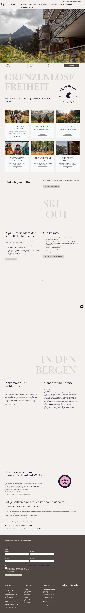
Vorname (7, 551)
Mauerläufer (27, 596)
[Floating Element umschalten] (81, 306)
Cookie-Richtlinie (47, 592)
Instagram (45, 604)
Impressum (46, 591)
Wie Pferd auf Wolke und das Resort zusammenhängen (18, 494)
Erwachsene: (32, 64)
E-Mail (7, 558)
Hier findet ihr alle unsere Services (13, 491)
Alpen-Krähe (27, 602)
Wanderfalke (27, 594)
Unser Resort (32, 4)
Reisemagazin (53, 4)
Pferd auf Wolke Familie (66, 4)
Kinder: (48, 64)
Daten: (7, 64)
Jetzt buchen (17, 136)
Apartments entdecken (11, 404)
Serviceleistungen (42, 4)
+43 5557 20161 (9, 590)
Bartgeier (26, 589)
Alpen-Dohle (27, 599)
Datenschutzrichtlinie (21, 571)
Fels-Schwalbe (27, 591)
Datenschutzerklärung (48, 594)
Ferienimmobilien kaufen (27, 7)
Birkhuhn (26, 597)
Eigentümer (72, 1)
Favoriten (77, 1)
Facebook (45, 605)
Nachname (32, 551)
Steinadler (26, 600)
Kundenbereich (66, 1)
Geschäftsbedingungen (49, 589)
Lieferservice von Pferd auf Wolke (54, 246)
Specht (26, 592)
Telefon (32, 558)
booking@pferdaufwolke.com (12, 592)
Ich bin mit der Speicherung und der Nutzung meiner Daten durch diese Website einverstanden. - (18, 569)
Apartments (24, 4)
